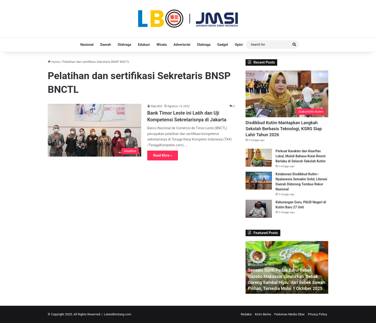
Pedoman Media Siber (289, 314)
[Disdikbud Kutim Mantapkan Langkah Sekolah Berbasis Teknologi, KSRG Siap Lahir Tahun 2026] (287, 93)
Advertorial (182, 45)
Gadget (222, 45)
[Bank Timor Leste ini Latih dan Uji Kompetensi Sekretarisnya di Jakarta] (94, 130)
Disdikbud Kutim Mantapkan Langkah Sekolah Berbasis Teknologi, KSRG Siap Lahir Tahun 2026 (284, 128)
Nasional (87, 45)
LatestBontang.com (117, 314)
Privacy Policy (317, 314)
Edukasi (144, 45)
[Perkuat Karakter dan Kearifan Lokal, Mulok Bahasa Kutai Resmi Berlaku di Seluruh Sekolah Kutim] (259, 158)
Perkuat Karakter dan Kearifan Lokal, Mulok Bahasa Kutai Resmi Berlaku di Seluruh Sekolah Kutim (301, 156)
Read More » (162, 155)
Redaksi (246, 314)
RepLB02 (156, 106)
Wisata (162, 45)
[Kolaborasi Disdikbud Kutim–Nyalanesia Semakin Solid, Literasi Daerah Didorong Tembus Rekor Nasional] (259, 181)
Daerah (105, 45)
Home (54, 62)
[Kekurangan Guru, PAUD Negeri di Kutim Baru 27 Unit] (259, 209)
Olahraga (124, 45)
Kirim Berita (263, 314)
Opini (239, 45)
